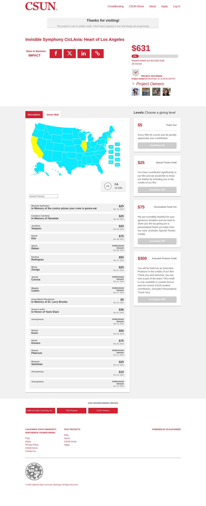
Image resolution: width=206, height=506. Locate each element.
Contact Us (30, 465)
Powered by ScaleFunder (166, 443)
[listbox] (74, 72)
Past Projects (71, 424)
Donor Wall (53, 128)
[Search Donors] (43, 210)
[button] (32, 72)
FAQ (27, 452)
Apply (164, 6)
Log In (176, 6)
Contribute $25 (157, 203)
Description (34, 128)
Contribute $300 (157, 313)
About (152, 6)
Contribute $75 (157, 254)
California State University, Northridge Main (41, 424)
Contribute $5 (157, 159)
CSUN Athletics (103, 424)
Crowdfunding (116, 6)
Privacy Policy (31, 458)
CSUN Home (136, 6)
